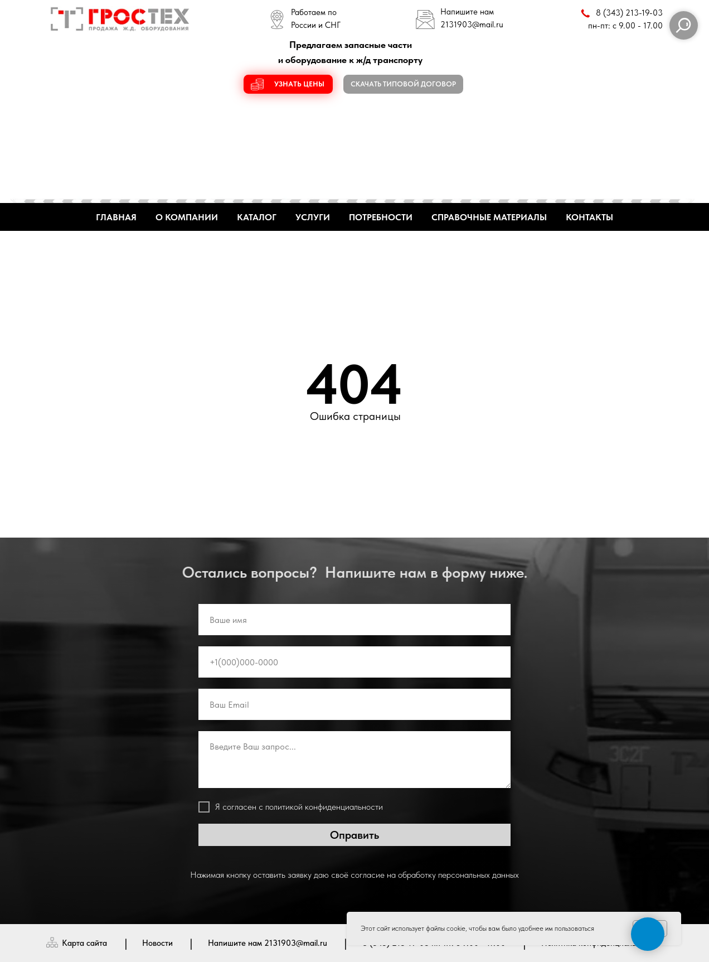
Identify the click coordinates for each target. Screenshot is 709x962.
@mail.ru (487, 25)
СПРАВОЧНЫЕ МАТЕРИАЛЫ (489, 217)
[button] (288, 84)
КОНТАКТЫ (589, 217)
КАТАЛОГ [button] (256, 217)
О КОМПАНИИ (187, 217)
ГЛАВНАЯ (116, 217)
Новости (157, 943)
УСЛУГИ (312, 217)
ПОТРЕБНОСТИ (380, 217)
